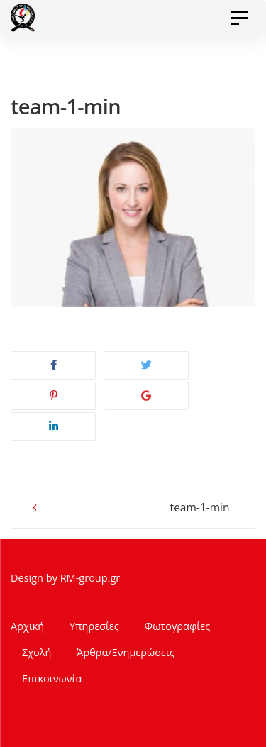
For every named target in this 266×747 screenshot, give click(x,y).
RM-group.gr (90, 578)
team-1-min (200, 507)
